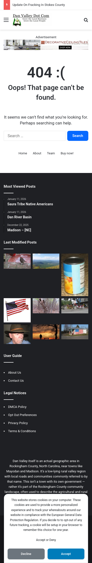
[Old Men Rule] (17, 334)
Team (51, 153)
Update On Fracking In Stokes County (39, 5)
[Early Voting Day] (17, 310)
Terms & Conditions (22, 431)
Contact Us (16, 380)
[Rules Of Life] (46, 332)
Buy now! (67, 153)
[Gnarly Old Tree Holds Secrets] (46, 305)
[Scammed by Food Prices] (74, 275)
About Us (14, 372)
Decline (26, 554)
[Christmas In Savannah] (74, 305)
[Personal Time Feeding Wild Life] (17, 261)
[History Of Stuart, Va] (46, 261)
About (37, 153)
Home (22, 153)
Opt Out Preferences (22, 415)
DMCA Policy (17, 407)
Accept (66, 554)
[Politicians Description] (74, 332)
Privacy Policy (18, 423)
